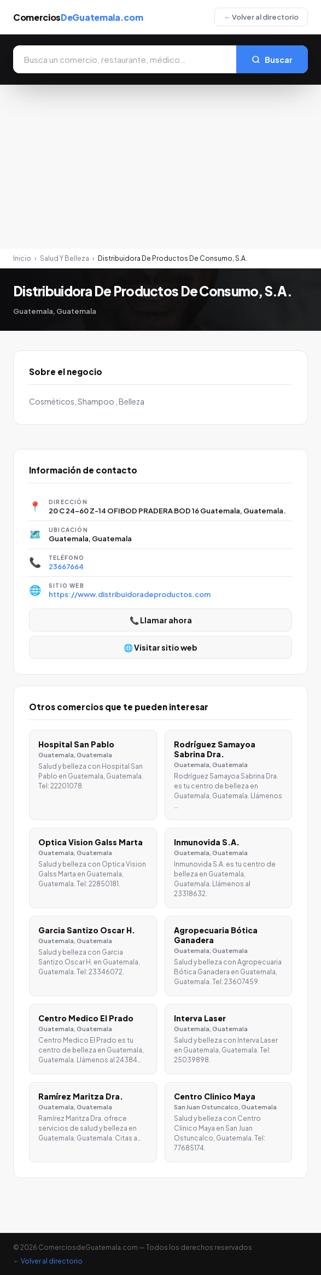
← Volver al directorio (261, 17)
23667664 (66, 566)
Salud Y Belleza (64, 258)
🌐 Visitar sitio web (160, 647)
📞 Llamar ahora (161, 620)
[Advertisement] (160, 166)
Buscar (272, 60)
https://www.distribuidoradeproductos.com (130, 594)
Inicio (22, 258)
